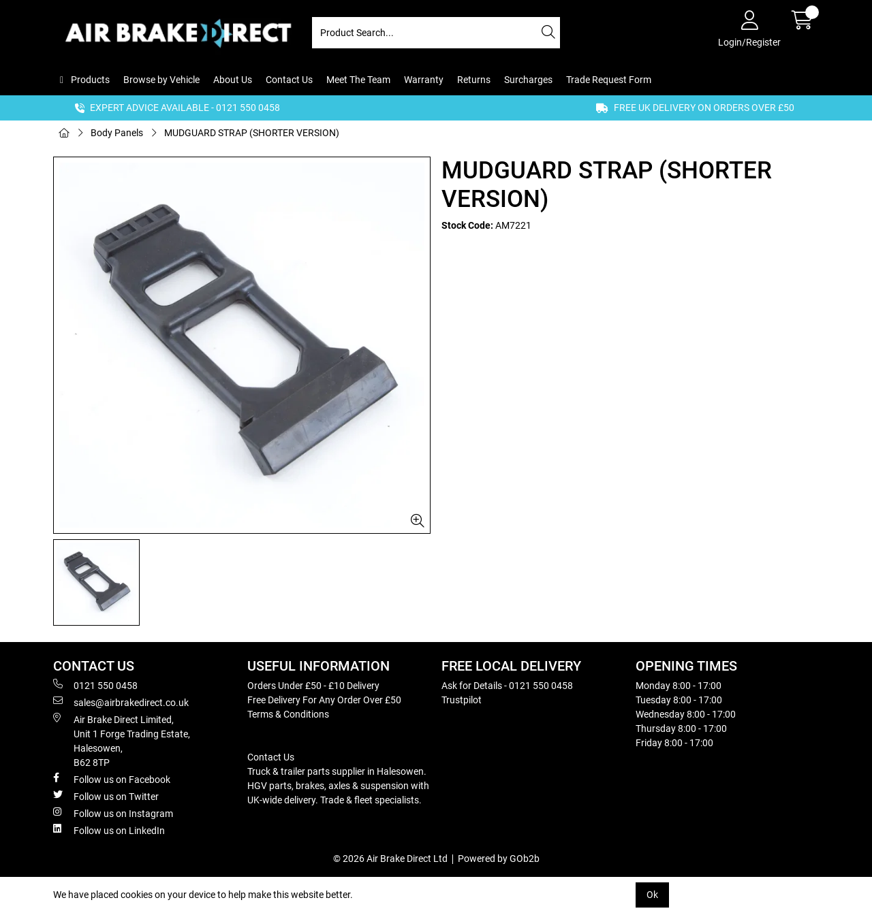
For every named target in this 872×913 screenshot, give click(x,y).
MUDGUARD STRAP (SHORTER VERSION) (251, 132)
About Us (232, 79)
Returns (473, 79)
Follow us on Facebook (111, 779)
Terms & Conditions (288, 714)
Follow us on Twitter (106, 796)
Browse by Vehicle (161, 79)
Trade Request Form (608, 79)
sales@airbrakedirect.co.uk (121, 702)
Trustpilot (461, 699)
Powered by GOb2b (499, 858)
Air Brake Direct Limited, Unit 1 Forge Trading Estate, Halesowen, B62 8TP (121, 740)
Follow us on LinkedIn (109, 830)
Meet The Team (358, 79)
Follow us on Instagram (113, 813)
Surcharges (528, 79)
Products (89, 79)
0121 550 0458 (95, 685)
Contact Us (289, 79)
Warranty (423, 79)
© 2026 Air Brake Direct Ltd (390, 858)
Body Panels (117, 132)
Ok (652, 894)
